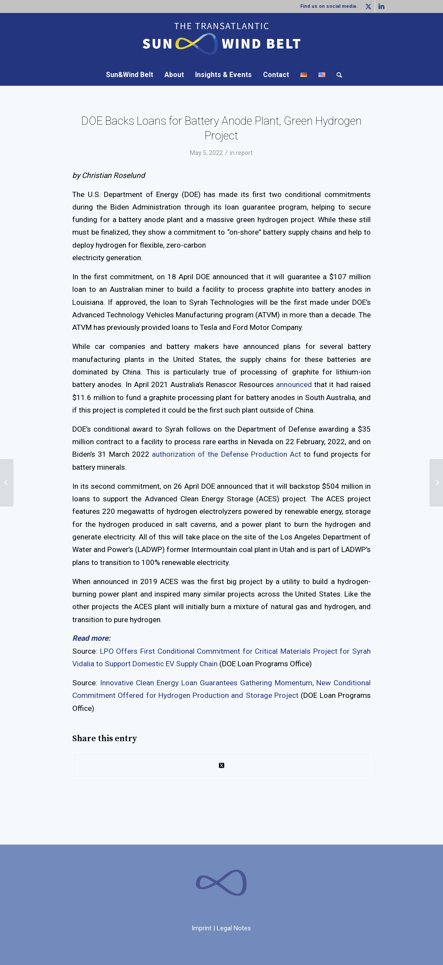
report (244, 152)
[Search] (336, 75)
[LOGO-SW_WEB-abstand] (221, 38)
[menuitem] (129, 75)
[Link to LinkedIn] (381, 6)
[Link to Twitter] (368, 6)
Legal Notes (234, 928)
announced (294, 384)
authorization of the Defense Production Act (226, 454)
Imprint (202, 928)
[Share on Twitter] (221, 765)
